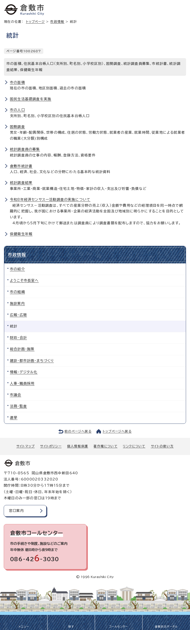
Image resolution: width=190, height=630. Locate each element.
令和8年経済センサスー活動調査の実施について (50, 199)
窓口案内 (16, 510)
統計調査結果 (21, 182)
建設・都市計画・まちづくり (32, 360)
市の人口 (17, 110)
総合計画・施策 (22, 349)
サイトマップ (25, 446)
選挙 (13, 417)
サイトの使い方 (162, 446)
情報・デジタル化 (24, 372)
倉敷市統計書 (21, 166)
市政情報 (57, 21)
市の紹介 (17, 269)
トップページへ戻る (117, 431)
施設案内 (17, 303)
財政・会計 (18, 337)
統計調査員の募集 (25, 149)
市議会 (15, 395)
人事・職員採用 (22, 383)
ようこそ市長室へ (24, 280)
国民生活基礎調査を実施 (30, 99)
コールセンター (118, 626)
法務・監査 (18, 406)
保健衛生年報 (21, 234)
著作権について (105, 446)
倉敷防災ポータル (166, 626)
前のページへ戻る (78, 431)
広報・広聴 (18, 315)
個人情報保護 (77, 446)
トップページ (35, 21)
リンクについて (134, 446)
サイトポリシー (50, 446)
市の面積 (17, 82)
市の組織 (17, 292)
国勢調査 (17, 126)
